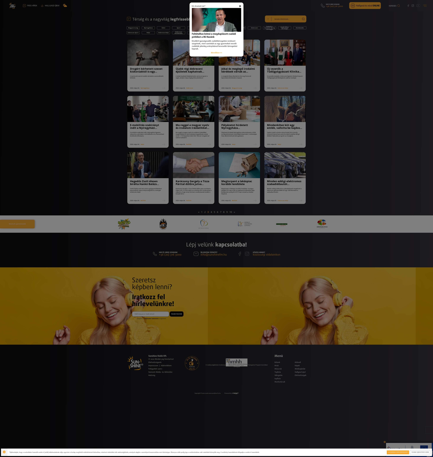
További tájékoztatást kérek (420, 452)
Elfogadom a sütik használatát (397, 452)
